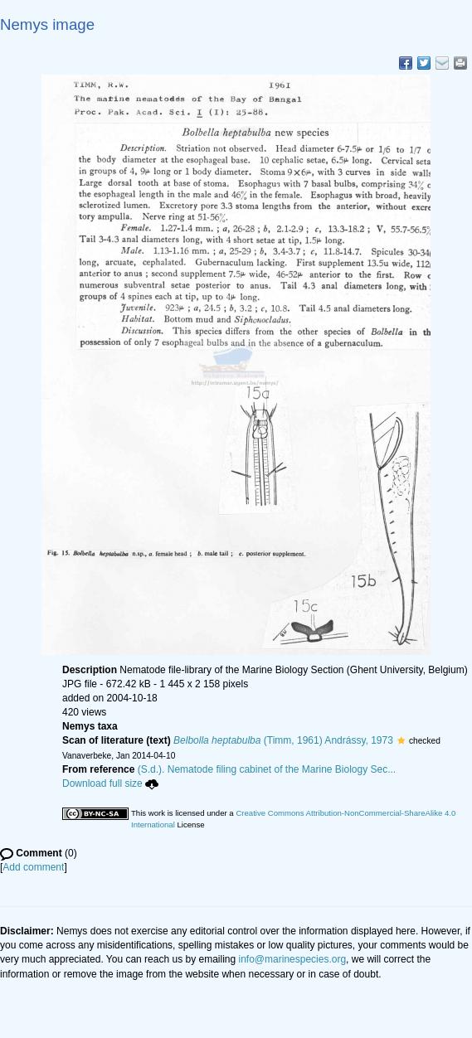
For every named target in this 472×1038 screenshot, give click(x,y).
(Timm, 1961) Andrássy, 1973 (283, 740)
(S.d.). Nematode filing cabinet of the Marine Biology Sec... (267, 769)
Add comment (33, 867)
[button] (401, 740)
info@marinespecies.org (293, 959)
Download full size (110, 783)
